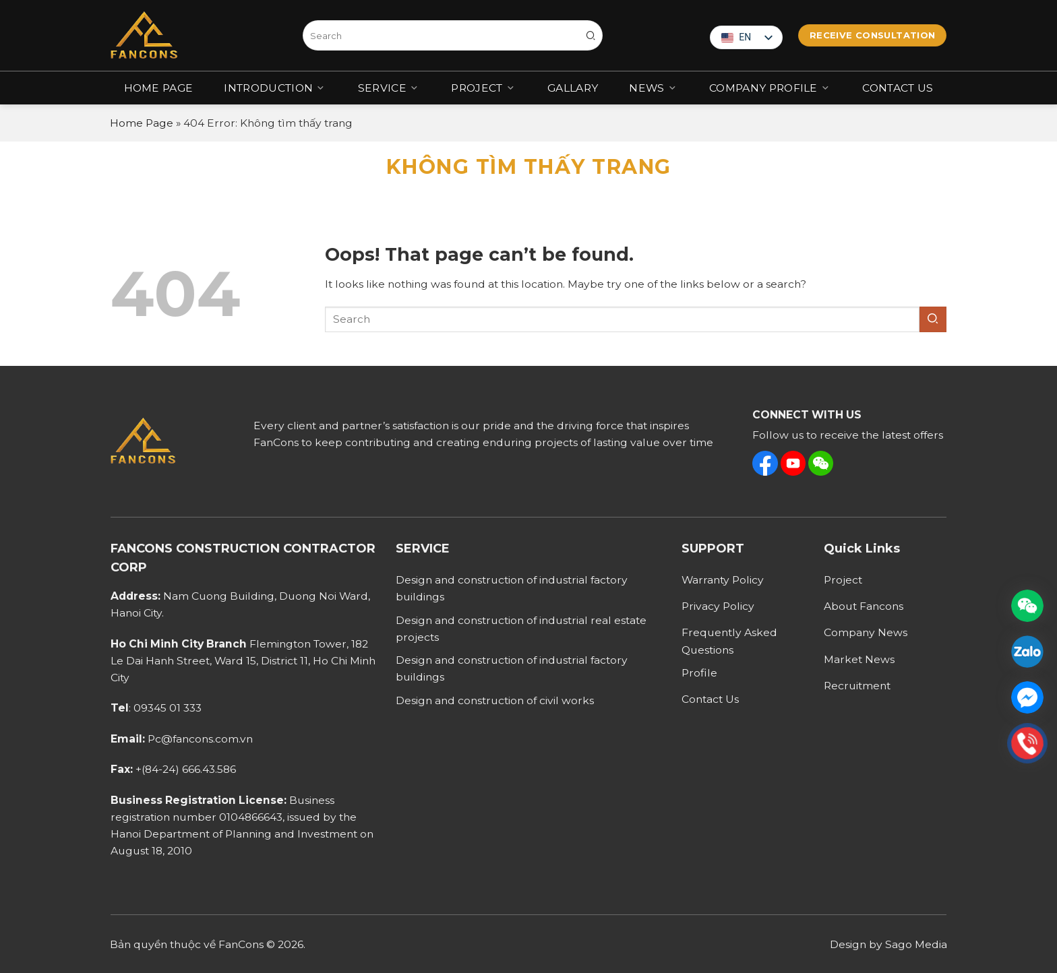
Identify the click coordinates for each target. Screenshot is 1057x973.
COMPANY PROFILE (770, 87)
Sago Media (916, 944)
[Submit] (591, 35)
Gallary (572, 88)
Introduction (275, 87)
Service (389, 87)
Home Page (158, 88)
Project (483, 87)
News (653, 87)
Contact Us (897, 88)
